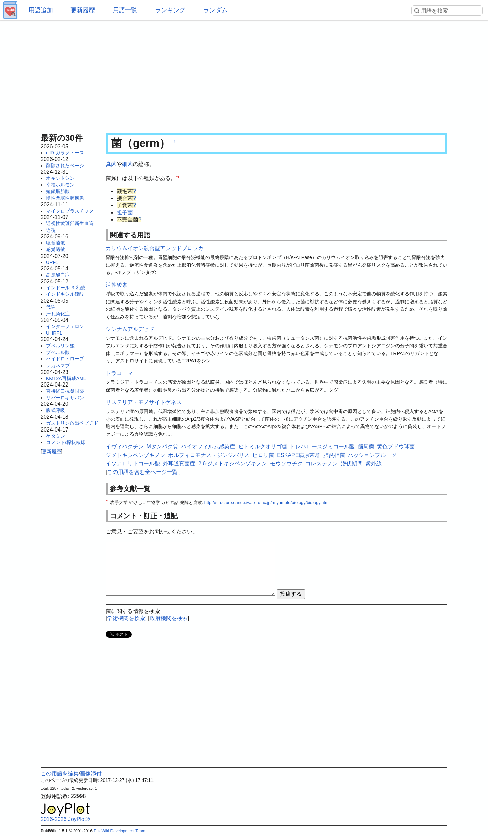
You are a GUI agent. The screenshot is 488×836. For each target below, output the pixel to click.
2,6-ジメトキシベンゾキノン (232, 463)
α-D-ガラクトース (65, 152)
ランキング (170, 10)
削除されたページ (65, 165)
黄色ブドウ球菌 (396, 446)
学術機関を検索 (126, 618)
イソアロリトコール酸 (133, 463)
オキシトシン (60, 178)
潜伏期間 (352, 463)
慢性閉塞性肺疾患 (65, 198)
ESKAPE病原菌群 (298, 455)
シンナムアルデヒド (130, 329)
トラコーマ (119, 373)
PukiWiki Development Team (119, 831)
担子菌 (125, 212)
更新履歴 (82, 10)
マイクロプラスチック (70, 211)
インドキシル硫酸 (65, 294)
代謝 (51, 307)
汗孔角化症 (58, 313)
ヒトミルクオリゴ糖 (262, 446)
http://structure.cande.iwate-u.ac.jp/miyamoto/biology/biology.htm (266, 502)
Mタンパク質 (162, 446)
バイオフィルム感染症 (208, 446)
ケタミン (55, 436)
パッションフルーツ (372, 455)
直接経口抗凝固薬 (65, 391)
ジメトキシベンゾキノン (135, 455)
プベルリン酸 (60, 345)
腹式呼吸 (55, 410)
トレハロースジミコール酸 (322, 446)
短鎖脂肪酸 (58, 191)
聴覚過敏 (55, 242)
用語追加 (40, 10)
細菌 (127, 164)
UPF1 (52, 262)
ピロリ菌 (263, 455)
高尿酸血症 (58, 275)
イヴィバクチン (125, 446)
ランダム (215, 10)
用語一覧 (125, 10)
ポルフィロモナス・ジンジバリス (208, 455)
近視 (51, 230)
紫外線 (373, 463)
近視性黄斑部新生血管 (70, 223)
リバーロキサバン (65, 397)
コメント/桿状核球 (65, 442)
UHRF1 (54, 333)
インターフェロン (65, 326)
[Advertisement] (244, 74)
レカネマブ (58, 365)
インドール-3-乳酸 (65, 287)
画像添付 (91, 773)
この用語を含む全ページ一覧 (142, 472)
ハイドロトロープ (65, 358)
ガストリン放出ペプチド (72, 423)
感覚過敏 (55, 249)
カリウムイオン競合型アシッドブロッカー (157, 248)
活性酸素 (116, 285)
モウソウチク (286, 463)
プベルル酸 (58, 352)
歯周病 (366, 446)
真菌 (111, 164)
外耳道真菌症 (179, 463)
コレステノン (321, 463)
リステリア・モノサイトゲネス (144, 402)
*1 (177, 176)
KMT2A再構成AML (66, 378)
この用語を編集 (60, 773)
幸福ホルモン (60, 185)
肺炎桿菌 (334, 455)
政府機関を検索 (169, 618)
